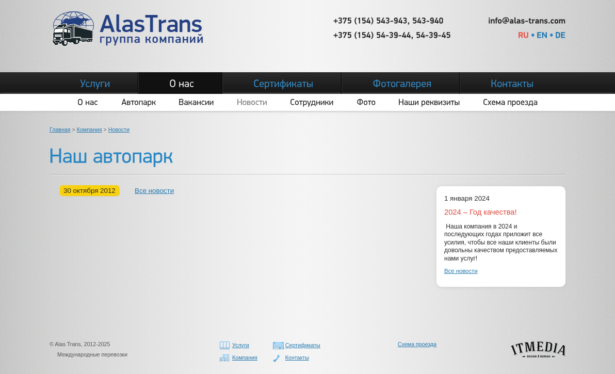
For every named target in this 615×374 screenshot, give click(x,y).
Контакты (297, 357)
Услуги (240, 345)
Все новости (154, 190)
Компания (89, 129)
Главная (60, 129)
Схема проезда (417, 344)
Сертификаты (302, 345)
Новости (119, 129)
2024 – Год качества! (480, 212)
